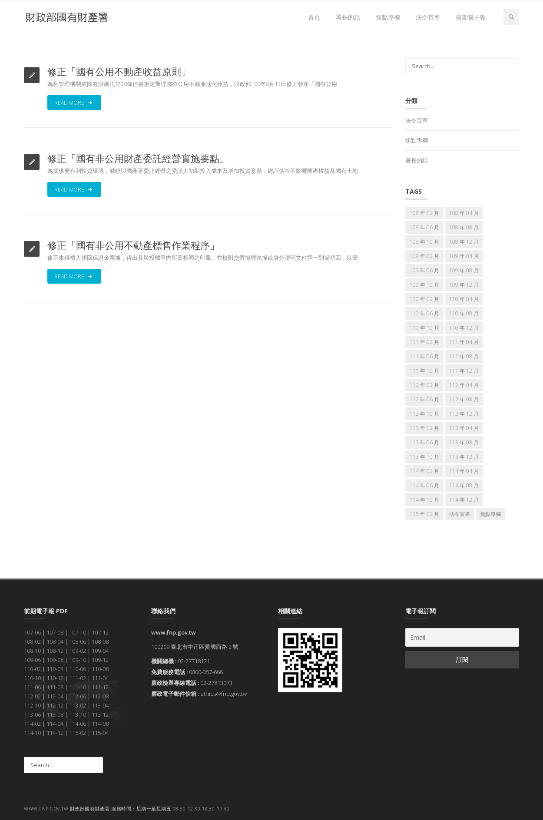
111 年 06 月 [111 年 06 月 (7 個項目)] (424, 356)
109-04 (100, 651)
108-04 (54, 641)
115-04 (100, 733)
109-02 (77, 651)
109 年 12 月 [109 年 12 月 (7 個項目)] (464, 284)
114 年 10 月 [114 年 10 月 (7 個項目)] (424, 499)
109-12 (100, 660)
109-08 (54, 660)
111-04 (100, 678)
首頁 (314, 17)
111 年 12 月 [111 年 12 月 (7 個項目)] (464, 370)
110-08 (100, 669)
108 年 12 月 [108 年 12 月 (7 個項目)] (464, 241)
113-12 (100, 714)
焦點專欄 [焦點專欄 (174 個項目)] (490, 514)
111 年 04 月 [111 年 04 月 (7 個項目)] (464, 342)
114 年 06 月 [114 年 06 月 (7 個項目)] (424, 485)
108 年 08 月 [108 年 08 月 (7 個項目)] (464, 227)
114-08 (100, 723)
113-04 (100, 705)
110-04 (54, 669)
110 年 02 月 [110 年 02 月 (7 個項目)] (424, 299)
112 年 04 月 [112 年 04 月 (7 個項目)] (464, 385)
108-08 (100, 641)
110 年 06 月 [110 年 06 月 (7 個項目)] (424, 313)
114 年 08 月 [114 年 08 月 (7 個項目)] (464, 485)
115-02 (77, 733)
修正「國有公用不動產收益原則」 (119, 71)
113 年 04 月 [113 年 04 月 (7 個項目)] (464, 428)
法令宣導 (428, 17)
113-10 (77, 714)
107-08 (54, 632)
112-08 (100, 696)
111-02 (77, 678)
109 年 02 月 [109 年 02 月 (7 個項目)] (424, 256)
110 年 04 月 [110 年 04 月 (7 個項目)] (464, 299)
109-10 (77, 660)
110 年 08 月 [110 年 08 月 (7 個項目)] (464, 313)
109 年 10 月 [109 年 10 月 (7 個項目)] (424, 284)
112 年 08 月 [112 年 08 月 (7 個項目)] (464, 399)
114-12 (54, 733)
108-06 (77, 641)
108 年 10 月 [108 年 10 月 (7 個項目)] (424, 241)
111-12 (100, 687)
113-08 (54, 714)
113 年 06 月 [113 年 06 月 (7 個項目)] (424, 442)
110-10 (32, 678)
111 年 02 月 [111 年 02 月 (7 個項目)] (424, 342)
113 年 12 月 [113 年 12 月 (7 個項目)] (464, 456)
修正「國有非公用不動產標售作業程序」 (133, 244)
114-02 (32, 723)
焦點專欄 (388, 17)
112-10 (32, 705)
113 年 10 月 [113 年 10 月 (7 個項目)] (424, 456)
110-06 (77, 669)
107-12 (100, 632)
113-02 (77, 705)
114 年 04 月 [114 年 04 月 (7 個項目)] (464, 471)
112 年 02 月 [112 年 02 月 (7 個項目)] (424, 385)
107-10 (77, 632)
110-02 (32, 669)
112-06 (77, 696)
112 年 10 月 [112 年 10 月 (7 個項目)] (424, 413)
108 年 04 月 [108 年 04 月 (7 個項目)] (464, 213)
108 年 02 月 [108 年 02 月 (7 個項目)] (424, 213)
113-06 (32, 714)
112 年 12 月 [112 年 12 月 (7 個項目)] (464, 413)
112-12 (54, 705)
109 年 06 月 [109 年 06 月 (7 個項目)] (424, 270)
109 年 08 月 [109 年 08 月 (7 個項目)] (464, 270)
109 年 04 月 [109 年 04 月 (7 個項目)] (464, 256)
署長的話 (348, 17)
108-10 (32, 651)
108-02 (32, 641)
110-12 (54, 678)
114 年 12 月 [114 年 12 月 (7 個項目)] (464, 499)
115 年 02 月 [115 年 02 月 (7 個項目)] (424, 514)
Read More (74, 102)
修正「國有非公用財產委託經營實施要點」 (138, 158)
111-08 (54, 687)
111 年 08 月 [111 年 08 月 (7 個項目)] (464, 356)
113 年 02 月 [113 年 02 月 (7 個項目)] (424, 428)
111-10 (77, 687)
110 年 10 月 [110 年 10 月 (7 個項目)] (424, 327)
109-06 (32, 660)
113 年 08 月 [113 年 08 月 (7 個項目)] (464, 442)
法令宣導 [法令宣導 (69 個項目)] (459, 514)
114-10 (32, 733)
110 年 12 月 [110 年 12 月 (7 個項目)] (464, 327)
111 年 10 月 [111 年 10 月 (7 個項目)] (424, 370)
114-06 (77, 723)
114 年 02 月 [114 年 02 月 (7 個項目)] (424, 471)
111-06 (32, 687)
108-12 (54, 651)
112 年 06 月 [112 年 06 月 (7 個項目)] (424, 399)
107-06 (32, 632)
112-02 (32, 696)
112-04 (54, 696)
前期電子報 (471, 17)
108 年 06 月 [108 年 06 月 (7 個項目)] (424, 227)
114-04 (54, 723)
